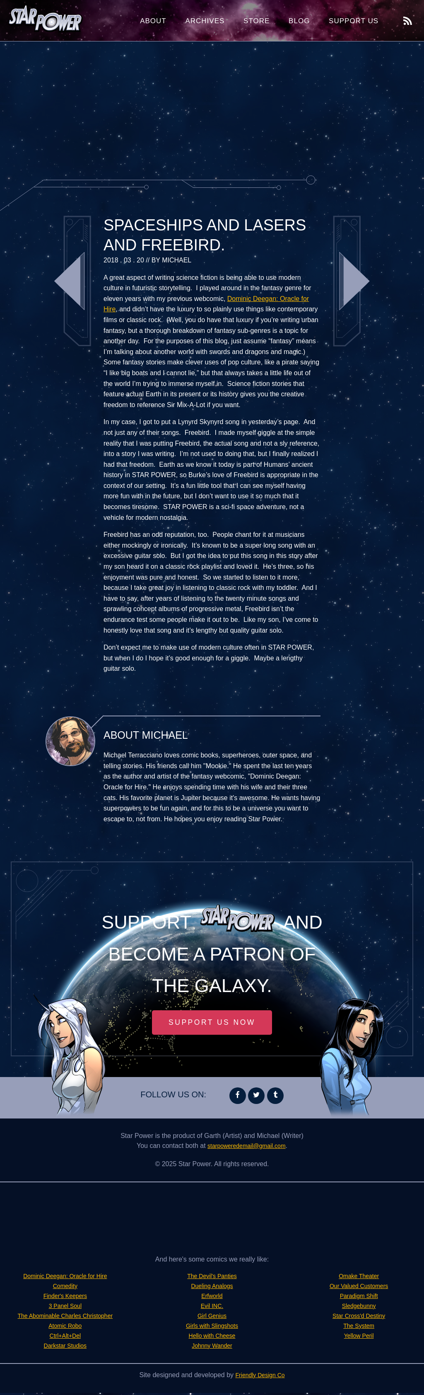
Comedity (65, 1287)
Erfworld (212, 1297)
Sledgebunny (359, 1307)
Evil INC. (212, 1307)
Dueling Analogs (212, 1287)
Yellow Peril (359, 1337)
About (153, 21)
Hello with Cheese (212, 1337)
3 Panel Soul (65, 1307)
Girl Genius (212, 1317)
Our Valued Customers (359, 1287)
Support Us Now (212, 1023)
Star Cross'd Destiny (359, 1317)
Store (256, 21)
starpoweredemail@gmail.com (246, 1147)
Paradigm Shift (359, 1297)
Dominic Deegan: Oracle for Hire (65, 1277)
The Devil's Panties (212, 1277)
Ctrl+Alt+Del (65, 1337)
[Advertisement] (212, 108)
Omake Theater (359, 1277)
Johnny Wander (212, 1347)
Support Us (353, 21)
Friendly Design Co (260, 1376)
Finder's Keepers (65, 1297)
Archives (204, 21)
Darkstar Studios (65, 1347)
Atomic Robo (65, 1327)
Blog (299, 21)
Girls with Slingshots (212, 1327)
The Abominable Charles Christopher (65, 1317)
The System (358, 1327)
